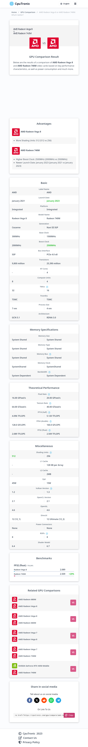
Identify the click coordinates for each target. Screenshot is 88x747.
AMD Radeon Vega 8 (31, 131)
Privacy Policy (31, 742)
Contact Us (30, 737)
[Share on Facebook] (29, 700)
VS (73, 602)
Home (14, 12)
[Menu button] (75, 4)
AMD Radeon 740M (30, 150)
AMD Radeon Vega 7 (27, 632)
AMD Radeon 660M (27, 622)
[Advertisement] (44, 96)
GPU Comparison (27, 12)
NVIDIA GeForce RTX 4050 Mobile (33, 665)
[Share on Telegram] (58, 700)
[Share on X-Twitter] (36, 700)
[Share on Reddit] (44, 700)
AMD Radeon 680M (27, 599)
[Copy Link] (69, 715)
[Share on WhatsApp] (51, 700)
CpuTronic (19, 4)
